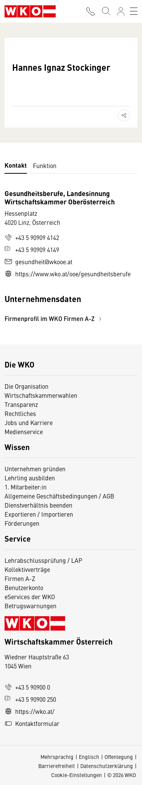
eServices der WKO (30, 596)
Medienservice (24, 431)
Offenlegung (119, 756)
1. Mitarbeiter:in (26, 487)
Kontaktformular (32, 723)
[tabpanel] (71, 256)
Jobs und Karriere (29, 422)
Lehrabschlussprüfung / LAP (43, 560)
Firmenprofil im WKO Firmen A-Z (54, 318)
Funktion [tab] (44, 165)
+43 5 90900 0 (27, 687)
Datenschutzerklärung (106, 765)
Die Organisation (26, 386)
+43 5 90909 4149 (32, 249)
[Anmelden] (121, 11)
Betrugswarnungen (31, 605)
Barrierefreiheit (56, 765)
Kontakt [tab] (16, 165)
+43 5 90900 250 (30, 699)
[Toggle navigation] (133, 11)
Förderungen (22, 523)
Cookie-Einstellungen (76, 774)
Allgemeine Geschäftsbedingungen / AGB (59, 496)
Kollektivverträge (27, 569)
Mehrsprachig (57, 756)
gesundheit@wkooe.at (38, 261)
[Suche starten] (106, 11)
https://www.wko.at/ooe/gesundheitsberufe (68, 273)
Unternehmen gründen (35, 468)
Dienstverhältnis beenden (38, 505)
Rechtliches (20, 413)
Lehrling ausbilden (30, 477)
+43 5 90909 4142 (32, 237)
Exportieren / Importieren (39, 514)
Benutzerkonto (24, 587)
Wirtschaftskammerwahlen (41, 395)
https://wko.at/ (30, 711)
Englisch (89, 756)
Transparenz (21, 404)
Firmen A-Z (20, 578)
